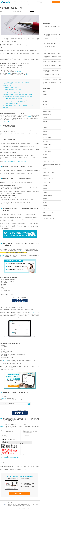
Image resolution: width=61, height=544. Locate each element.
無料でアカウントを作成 (55, 1)
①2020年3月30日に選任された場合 (14, 91)
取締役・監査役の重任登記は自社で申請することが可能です (19, 82)
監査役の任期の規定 (8, 85)
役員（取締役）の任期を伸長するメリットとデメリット (15, 161)
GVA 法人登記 (2, 4)
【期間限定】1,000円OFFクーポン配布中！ (12, 103)
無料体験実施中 (18, 71)
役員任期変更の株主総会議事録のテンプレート (10, 457)
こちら (27, 74)
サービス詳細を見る (20, 493)
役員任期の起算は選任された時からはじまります (13, 87)
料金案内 (9, 73)
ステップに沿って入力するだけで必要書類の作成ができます (19, 99)
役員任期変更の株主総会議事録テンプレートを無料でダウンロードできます (19, 105)
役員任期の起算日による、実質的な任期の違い (13, 89)
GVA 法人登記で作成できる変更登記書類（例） (16, 101)
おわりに (6, 107)
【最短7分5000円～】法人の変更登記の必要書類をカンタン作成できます (18, 96)
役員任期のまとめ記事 (17, 4)
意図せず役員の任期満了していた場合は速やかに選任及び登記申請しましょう (19, 94)
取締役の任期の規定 (8, 83)
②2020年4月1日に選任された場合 (14, 92)
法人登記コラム (9, 4)
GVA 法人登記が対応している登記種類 (14, 98)
